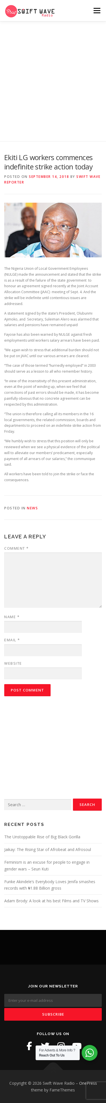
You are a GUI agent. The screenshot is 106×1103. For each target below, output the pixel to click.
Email (12, 639)
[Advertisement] (53, 77)
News (32, 508)
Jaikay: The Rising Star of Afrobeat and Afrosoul (47, 849)
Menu (96, 10)
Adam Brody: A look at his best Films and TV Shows (51, 900)
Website (13, 663)
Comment (16, 548)
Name (12, 616)
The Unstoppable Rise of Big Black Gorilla (42, 836)
